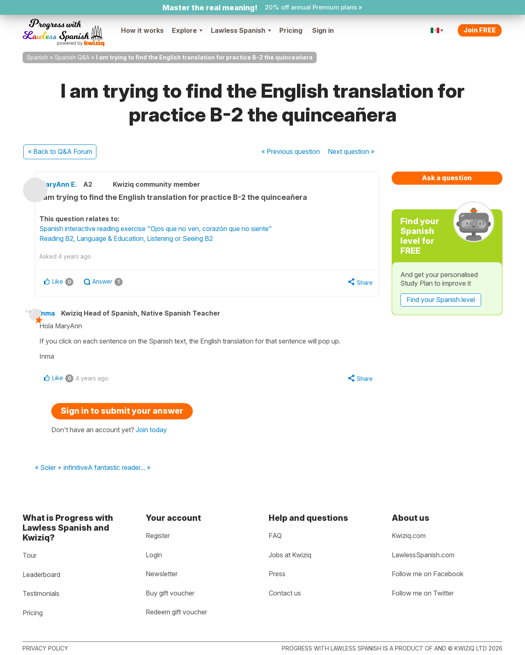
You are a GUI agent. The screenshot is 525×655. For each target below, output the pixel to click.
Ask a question (447, 178)
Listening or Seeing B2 (196, 238)
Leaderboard (41, 574)
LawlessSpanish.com (423, 555)
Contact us (285, 593)
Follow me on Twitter (423, 593)
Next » (351, 151)
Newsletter (162, 574)
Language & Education (126, 238)
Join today (151, 434)
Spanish (37, 57)
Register (158, 535)
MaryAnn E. (75, 184)
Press (277, 574)
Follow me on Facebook (427, 574)
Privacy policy (45, 648)
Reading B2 (73, 238)
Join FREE (479, 30)
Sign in (323, 30)
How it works (142, 30)
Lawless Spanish (241, 30)
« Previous (290, 151)
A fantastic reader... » (119, 472)
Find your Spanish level (440, 299)
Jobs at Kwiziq (290, 555)
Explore (187, 30)
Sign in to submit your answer (122, 415)
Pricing (290, 30)
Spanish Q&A (72, 57)
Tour (30, 555)
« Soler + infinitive (61, 472)
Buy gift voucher (170, 593)
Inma (59, 315)
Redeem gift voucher (176, 612)
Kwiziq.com (409, 535)
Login (154, 555)
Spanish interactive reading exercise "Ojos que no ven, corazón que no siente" (172, 228)
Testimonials (41, 594)
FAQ (275, 535)
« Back (60, 151)
